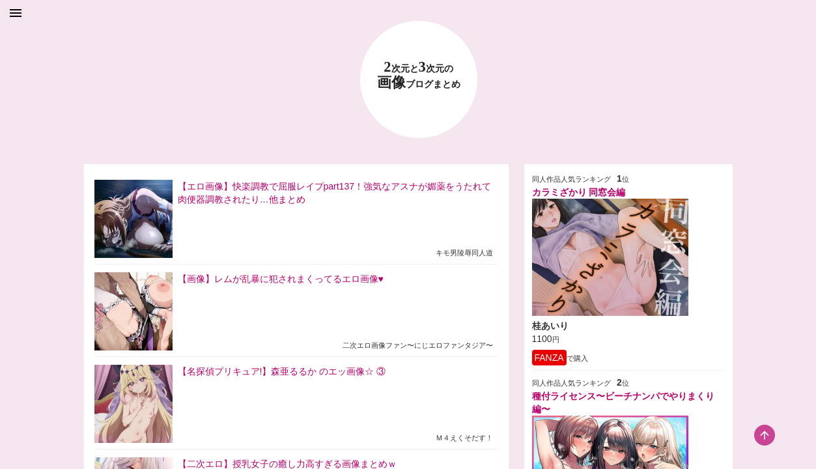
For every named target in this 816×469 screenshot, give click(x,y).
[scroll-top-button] (764, 435)
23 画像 (418, 75)
